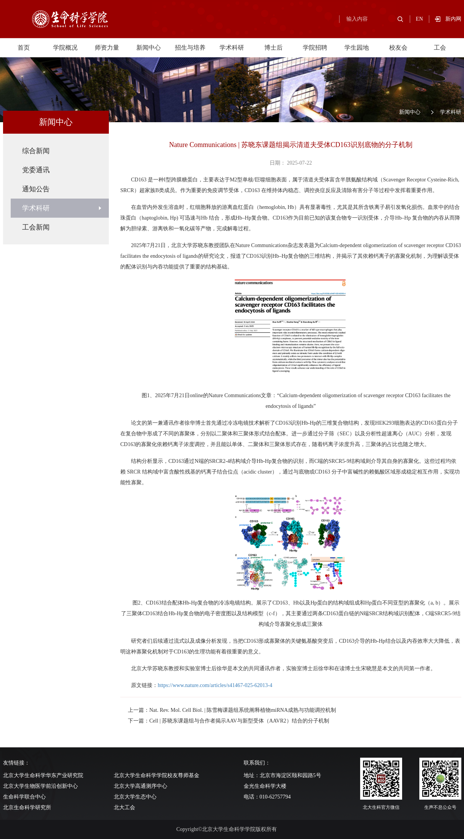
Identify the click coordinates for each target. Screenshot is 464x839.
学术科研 (232, 47)
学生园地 (356, 47)
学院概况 (65, 47)
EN (419, 19)
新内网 (453, 19)
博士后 (273, 47)
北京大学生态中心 (135, 797)
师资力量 (107, 47)
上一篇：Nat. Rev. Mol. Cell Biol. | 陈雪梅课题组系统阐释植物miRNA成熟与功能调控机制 (232, 710)
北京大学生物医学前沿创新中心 (40, 786)
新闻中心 (148, 47)
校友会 (398, 47)
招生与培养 (190, 47)
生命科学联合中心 (24, 797)
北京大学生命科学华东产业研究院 (43, 775)
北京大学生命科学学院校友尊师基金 (156, 775)
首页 (24, 47)
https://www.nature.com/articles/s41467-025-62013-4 (215, 685)
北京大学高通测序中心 (140, 786)
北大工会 (124, 807)
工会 (440, 47)
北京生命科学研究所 (27, 807)
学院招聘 (315, 47)
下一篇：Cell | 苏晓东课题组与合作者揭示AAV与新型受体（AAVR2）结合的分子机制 (228, 721)
